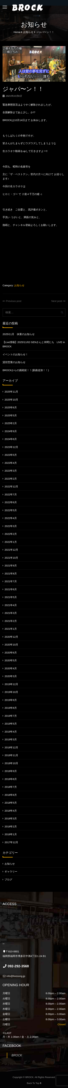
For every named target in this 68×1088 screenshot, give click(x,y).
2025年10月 (11, 399)
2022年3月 (11, 526)
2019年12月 (11, 684)
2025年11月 (11, 391)
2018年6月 (11, 794)
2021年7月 (11, 581)
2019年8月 (11, 707)
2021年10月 (11, 557)
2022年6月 (11, 502)
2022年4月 (11, 518)
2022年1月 (11, 541)
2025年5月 (11, 415)
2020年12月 (11, 636)
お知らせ (19, 285)
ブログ (8, 879)
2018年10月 (11, 763)
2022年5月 (11, 510)
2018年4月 (11, 810)
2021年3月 (11, 612)
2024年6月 (11, 439)
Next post (58, 301)
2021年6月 (11, 589)
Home (17, 32)
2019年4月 (11, 731)
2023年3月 (11, 470)
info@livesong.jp (14, 976)
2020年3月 (11, 676)
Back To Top (34, 1083)
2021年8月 (11, 573)
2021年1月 (11, 628)
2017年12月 (11, 842)
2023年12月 (11, 447)
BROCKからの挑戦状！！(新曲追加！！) (26, 370)
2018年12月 (11, 747)
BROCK (17, 1055)
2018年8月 (11, 779)
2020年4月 (11, 668)
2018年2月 (11, 826)
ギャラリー (11, 871)
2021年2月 (11, 620)
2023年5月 (11, 454)
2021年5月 (11, 597)
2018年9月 (11, 771)
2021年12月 (11, 549)
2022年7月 (11, 494)
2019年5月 (11, 723)
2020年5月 (11, 660)
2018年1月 (11, 834)
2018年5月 (11, 802)
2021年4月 (11, 605)
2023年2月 (11, 478)
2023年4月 (11, 462)
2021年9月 (11, 565)
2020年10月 (11, 644)
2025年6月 (11, 407)
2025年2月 (11, 423)
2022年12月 (11, 486)
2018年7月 (11, 786)
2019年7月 (11, 715)
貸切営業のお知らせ (14, 362)
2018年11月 (11, 755)
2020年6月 (11, 652)
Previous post (12, 301)
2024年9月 (11, 431)
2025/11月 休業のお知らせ (19, 334)
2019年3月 (11, 739)
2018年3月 (11, 818)
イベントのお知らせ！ (15, 354)
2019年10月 (11, 692)
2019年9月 (11, 700)
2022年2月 (11, 533)
